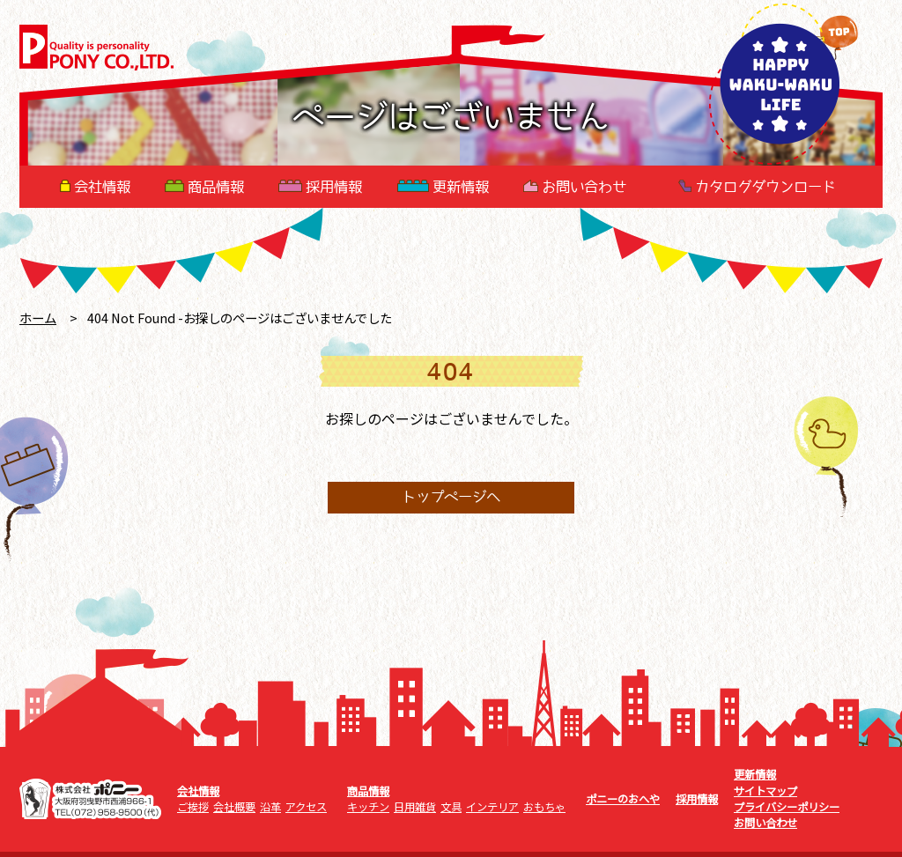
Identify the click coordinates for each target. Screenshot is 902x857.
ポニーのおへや (623, 799)
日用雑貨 (415, 807)
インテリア (492, 807)
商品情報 (204, 187)
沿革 (270, 807)
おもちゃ (544, 807)
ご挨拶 (193, 807)
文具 (451, 807)
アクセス (306, 807)
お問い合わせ (574, 187)
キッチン (368, 807)
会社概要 (234, 807)
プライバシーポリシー (786, 807)
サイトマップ (765, 791)
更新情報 (443, 187)
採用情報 (320, 187)
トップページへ (451, 498)
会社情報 (95, 187)
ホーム (37, 317)
